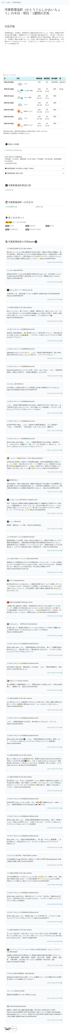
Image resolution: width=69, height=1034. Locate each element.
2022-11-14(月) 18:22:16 (54, 450)
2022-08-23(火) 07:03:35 (54, 727)
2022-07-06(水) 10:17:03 (54, 808)
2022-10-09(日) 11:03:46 (54, 528)
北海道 (8, 2)
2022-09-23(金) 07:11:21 (54, 594)
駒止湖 (11, 226)
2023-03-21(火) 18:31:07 (54, 393)
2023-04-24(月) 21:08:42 (54, 341)
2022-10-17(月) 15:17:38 (54, 491)
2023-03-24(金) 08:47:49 (54, 376)
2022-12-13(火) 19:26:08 (54, 430)
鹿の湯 (52, 226)
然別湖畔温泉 (13, 229)
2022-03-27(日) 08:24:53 (54, 965)
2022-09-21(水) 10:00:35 (54, 616)
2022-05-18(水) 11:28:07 (54, 865)
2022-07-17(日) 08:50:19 (54, 790)
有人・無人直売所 (18, 222)
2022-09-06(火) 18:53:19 (54, 672)
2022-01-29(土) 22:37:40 (54, 998)
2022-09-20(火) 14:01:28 (54, 635)
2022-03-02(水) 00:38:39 (54, 983)
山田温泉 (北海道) (35, 229)
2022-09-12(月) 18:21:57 (54, 655)
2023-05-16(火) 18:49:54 (54, 282)
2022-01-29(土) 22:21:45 (54, 1020)
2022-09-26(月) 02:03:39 (54, 550)
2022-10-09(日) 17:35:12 (54, 513)
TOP (2, 2)
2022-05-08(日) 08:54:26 (54, 884)
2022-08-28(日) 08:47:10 (54, 710)
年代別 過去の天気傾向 (12, 150)
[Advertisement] (34, 59)
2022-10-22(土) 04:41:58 (54, 472)
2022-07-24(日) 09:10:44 (54, 769)
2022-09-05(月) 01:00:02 (54, 690)
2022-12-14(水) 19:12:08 (54, 413)
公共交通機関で (10, 207)
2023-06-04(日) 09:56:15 (54, 262)
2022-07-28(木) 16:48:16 (54, 747)
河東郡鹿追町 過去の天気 (14, 173)
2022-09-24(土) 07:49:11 (54, 572)
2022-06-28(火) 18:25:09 (54, 828)
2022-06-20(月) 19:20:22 (54, 847)
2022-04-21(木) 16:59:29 (54, 921)
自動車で (38, 207)
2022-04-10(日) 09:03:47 (54, 941)
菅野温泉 (32, 226)
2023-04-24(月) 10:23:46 (54, 358)
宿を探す (8, 190)
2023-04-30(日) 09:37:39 (54, 321)
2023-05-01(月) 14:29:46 (54, 299)
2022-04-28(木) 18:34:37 (54, 904)
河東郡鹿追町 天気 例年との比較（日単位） (20, 168)
